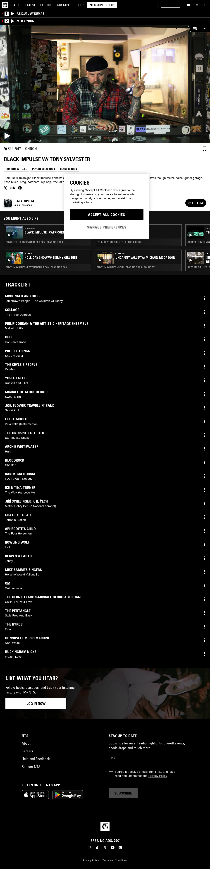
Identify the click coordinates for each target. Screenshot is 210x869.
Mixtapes (64, 5)
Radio (16, 5)
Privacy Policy (157, 776)
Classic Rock (68, 169)
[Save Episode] (204, 148)
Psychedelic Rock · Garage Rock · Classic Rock (34, 242)
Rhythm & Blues (16, 169)
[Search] (157, 5)
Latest (30, 5)
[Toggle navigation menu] (204, 5)
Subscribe (123, 793)
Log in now (35, 703)
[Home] (5, 5)
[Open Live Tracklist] (194, 28)
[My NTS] (196, 5)
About (26, 743)
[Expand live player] (205, 28)
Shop (80, 5)
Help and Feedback (36, 758)
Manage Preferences (106, 227)
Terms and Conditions (115, 860)
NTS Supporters (102, 5)
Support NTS (31, 766)
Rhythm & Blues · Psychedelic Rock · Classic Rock (36, 267)
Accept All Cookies (106, 214)
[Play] (105, 84)
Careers (27, 751)
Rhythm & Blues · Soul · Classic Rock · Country (126, 267)
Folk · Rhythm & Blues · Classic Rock (119, 242)
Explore (46, 5)
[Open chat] (188, 4)
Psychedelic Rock (43, 169)
